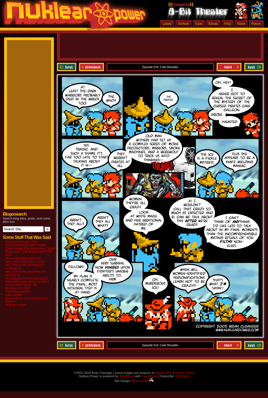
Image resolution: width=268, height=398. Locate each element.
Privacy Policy (184, 372)
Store (241, 24)
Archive (183, 24)
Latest (167, 24)
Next (229, 67)
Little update (14, 294)
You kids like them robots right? (27, 278)
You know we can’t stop (21, 241)
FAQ (227, 24)
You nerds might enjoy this (23, 258)
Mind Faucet (143, 381)
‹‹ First (67, 67)
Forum (256, 24)
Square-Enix (163, 372)
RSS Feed (182, 376)
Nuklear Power (73, 16)
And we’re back (16, 304)
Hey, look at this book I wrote (25, 261)
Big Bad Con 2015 (18, 288)
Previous (91, 67)
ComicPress (149, 376)
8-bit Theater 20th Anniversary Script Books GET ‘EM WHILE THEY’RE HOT (30, 252)
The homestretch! (17, 291)
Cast (198, 24)
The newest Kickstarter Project (26, 245)
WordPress (126, 376)
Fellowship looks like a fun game (27, 281)
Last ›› (253, 67)
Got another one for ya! (21, 284)
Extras (213, 24)
